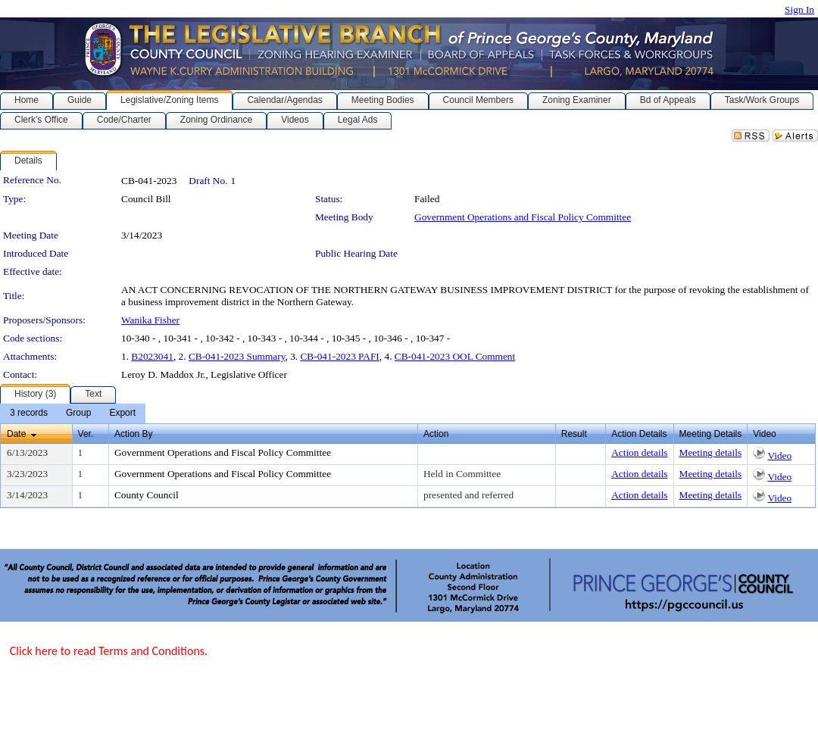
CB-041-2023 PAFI (339, 356)
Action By (133, 434)
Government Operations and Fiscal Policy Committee (522, 217)
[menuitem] (29, 413)
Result (574, 434)
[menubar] (72, 413)
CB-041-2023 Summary (237, 356)
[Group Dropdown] (78, 413)
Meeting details (710, 452)
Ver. (86, 434)
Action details (639, 452)
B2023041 (152, 356)
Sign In (799, 9)
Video (779, 455)
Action (435, 434)
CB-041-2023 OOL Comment (455, 356)
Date (16, 434)
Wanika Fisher (150, 320)
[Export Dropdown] (122, 413)
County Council (146, 495)
